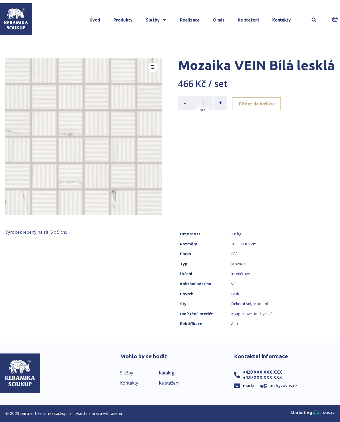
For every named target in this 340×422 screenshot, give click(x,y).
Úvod (95, 20)
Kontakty (281, 20)
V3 (233, 283)
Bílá (234, 253)
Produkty (123, 20)
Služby (156, 20)
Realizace (190, 20)
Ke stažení (248, 20)
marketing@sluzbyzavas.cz (270, 385)
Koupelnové (241, 313)
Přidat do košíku (258, 103)
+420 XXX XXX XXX (262, 372)
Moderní (260, 303)
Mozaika (238, 263)
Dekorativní (241, 303)
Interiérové (240, 273)
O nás (218, 20)
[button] (313, 20)
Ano (234, 323)
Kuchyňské (263, 313)
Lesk (235, 293)
